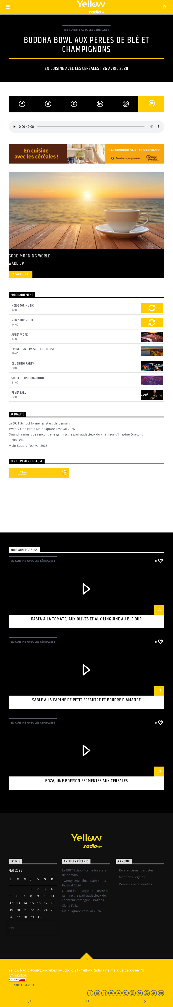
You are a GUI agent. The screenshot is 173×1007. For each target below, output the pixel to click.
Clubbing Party (22, 363)
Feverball (18, 392)
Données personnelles (135, 884)
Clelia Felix (16, 440)
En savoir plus (20, 274)
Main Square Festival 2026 (28, 445)
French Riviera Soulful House (32, 349)
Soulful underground (27, 378)
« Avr (12, 927)
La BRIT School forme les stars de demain (39, 423)
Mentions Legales (132, 877)
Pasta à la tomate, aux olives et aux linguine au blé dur (86, 619)
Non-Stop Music (22, 305)
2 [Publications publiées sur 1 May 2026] (38, 889)
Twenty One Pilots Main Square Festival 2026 (42, 429)
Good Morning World (30, 256)
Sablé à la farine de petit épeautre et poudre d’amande (86, 700)
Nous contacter (24, 985)
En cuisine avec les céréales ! (86, 30)
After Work (19, 334)
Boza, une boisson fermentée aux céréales (86, 780)
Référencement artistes (136, 870)
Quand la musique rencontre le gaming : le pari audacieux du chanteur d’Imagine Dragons (76, 434)
